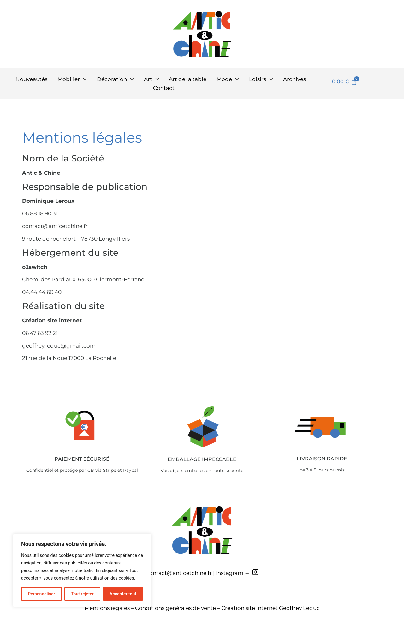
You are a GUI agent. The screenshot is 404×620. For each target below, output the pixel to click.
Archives (294, 79)
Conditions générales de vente (175, 608)
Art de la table (187, 79)
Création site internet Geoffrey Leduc (270, 608)
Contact (164, 88)
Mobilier (72, 79)
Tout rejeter (82, 593)
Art (151, 79)
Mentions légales (107, 608)
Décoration (115, 79)
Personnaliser (41, 593)
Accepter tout (123, 593)
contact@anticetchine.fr (179, 573)
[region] (82, 570)
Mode (228, 79)
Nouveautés (31, 79)
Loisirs (261, 79)
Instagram (229, 573)
